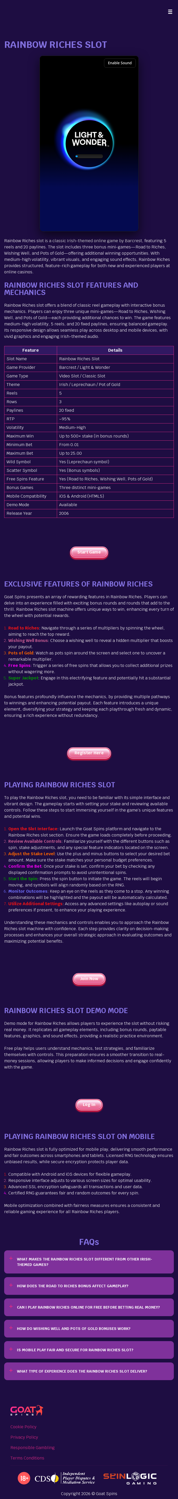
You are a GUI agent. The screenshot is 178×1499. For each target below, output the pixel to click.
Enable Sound (120, 62)
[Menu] (170, 11)
